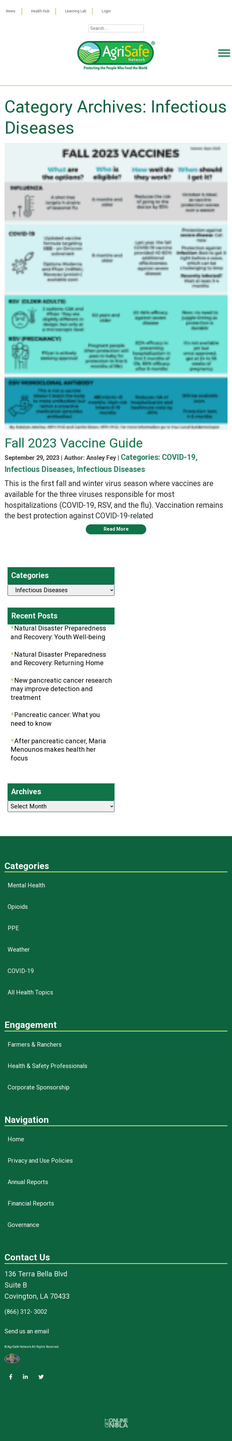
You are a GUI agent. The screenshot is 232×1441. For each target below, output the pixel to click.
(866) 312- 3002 (26, 1311)
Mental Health (26, 885)
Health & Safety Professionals (47, 1066)
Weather (19, 949)
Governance (23, 1224)
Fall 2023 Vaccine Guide (74, 442)
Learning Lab (75, 11)
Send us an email (27, 1331)
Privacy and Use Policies (40, 1160)
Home (16, 1139)
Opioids (18, 906)
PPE (13, 928)
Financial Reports (31, 1203)
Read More (116, 529)
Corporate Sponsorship (38, 1087)
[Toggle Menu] (224, 76)
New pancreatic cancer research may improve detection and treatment (61, 689)
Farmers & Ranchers (35, 1044)
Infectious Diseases (39, 469)
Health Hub (40, 11)
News (10, 11)
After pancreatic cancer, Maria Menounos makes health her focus (58, 749)
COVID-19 (178, 457)
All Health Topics (30, 992)
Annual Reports (28, 1182)
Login (106, 11)
